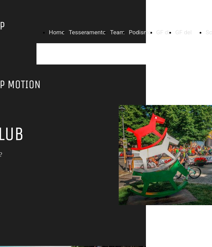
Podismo (140, 32)
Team (117, 32)
